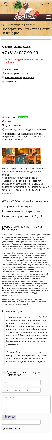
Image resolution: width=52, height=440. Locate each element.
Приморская (28, 78)
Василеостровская (13, 78)
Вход (47, 4)
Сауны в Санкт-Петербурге (11, 25)
